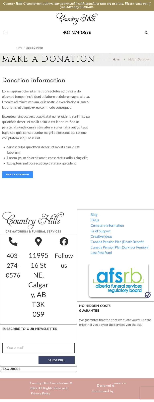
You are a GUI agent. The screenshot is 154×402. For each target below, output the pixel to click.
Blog (94, 215)
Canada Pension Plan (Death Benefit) (118, 242)
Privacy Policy (41, 396)
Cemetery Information (107, 226)
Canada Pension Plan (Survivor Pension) (120, 247)
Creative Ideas (101, 237)
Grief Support (101, 231)
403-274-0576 (13, 266)
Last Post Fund (101, 253)
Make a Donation (17, 174)
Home (19, 48)
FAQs (95, 220)
